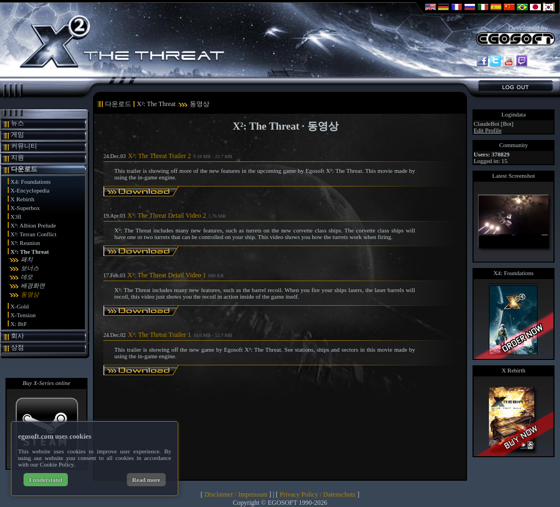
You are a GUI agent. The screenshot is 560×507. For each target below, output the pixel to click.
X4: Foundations (30, 181)
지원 (17, 157)
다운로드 (24, 169)
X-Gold (19, 306)
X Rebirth (22, 199)
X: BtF (18, 323)
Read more (146, 479)
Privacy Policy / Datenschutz (317, 494)
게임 (17, 134)
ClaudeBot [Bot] (494, 123)
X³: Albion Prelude (33, 225)
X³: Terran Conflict (33, 234)
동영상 (30, 294)
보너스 (30, 268)
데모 (27, 276)
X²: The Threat (29, 251)
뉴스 (17, 123)
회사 (17, 336)
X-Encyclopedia (29, 190)
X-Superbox (25, 208)
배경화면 (33, 285)
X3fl (15, 216)
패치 (27, 259)
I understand (45, 479)
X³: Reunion (25, 243)
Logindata (513, 114)
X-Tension (23, 315)
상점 (17, 347)
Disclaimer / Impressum (236, 494)
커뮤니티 (24, 146)
